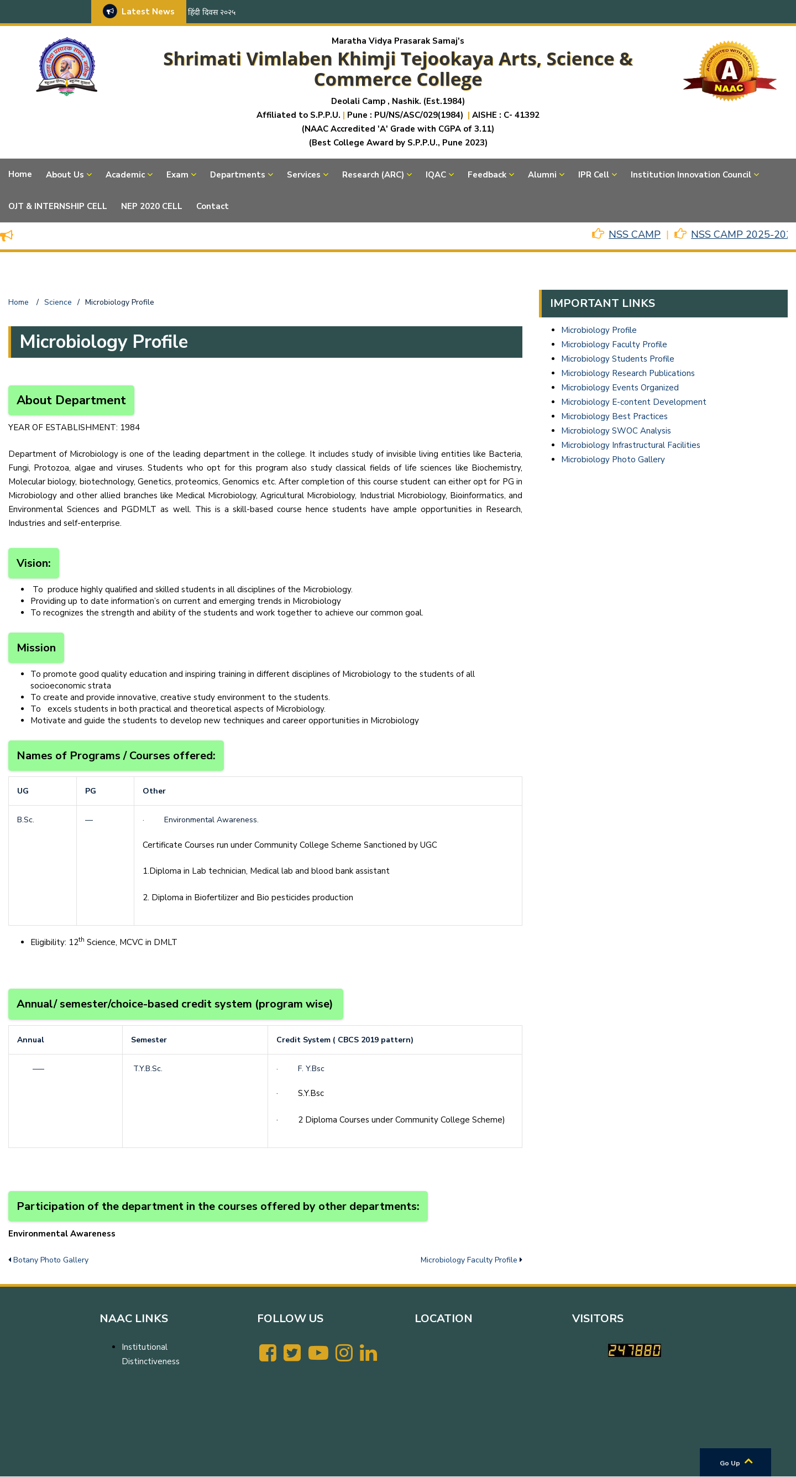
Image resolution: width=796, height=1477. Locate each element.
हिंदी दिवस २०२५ (211, 12)
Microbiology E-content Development (633, 402)
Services (304, 174)
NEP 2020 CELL (151, 206)
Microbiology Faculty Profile (469, 1260)
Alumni (542, 174)
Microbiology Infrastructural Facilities (630, 445)
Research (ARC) (373, 174)
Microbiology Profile (599, 330)
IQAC (436, 174)
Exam (177, 174)
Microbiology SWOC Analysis (616, 430)
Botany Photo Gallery (50, 1260)
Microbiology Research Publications (628, 373)
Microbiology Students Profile (617, 358)
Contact (212, 206)
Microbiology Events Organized (620, 387)
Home (20, 174)
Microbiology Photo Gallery (613, 459)
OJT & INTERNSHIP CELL (57, 206)
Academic (125, 174)
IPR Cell (593, 174)
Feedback (487, 174)
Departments (237, 174)
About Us (65, 174)
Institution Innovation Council (691, 174)
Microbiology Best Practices (614, 416)
